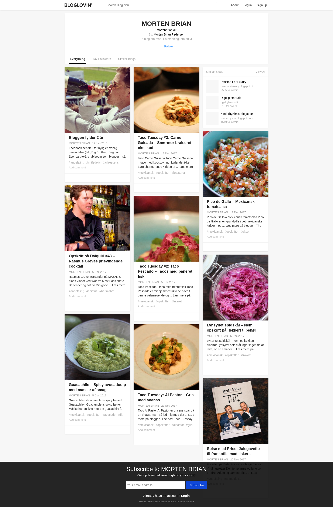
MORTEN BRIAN (79, 143)
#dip (120, 414)
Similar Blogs (126, 59)
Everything (77, 59)
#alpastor (178, 425)
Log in (248, 5)
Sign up (262, 5)
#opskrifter (162, 172)
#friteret (177, 301)
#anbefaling (76, 162)
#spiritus (91, 291)
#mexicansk (146, 172)
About (235, 5)
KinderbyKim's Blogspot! (237, 113)
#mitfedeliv (93, 162)
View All (260, 71)
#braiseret (178, 172)
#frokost (246, 355)
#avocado (109, 414)
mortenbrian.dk (166, 30)
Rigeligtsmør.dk (231, 98)
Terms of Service (185, 501)
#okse (244, 231)
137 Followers (101, 59)
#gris (189, 425)
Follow (166, 46)
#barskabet (107, 291)
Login (185, 495)
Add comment (77, 167)
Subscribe (197, 485)
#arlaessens (111, 162)
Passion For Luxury (233, 82)
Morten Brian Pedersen (169, 34)
